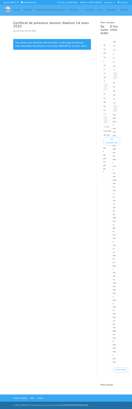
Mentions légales (20, 398)
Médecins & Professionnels (50, 10)
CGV (32, 398)
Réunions (74, 10)
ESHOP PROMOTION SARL (75, 405)
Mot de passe (105, 104)
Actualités (111, 10)
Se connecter (112, 141)
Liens (100, 10)
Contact (124, 10)
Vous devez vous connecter (29, 42)
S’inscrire (120, 369)
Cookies (40, 398)
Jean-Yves (20, 31)
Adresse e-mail (114, 55)
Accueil (16, 10)
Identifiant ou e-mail (105, 63)
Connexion (108, 3)
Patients (28, 10)
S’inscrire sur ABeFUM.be (67, 3)
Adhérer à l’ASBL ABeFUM (91, 3)
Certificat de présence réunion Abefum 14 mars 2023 (51, 24)
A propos (89, 10)
